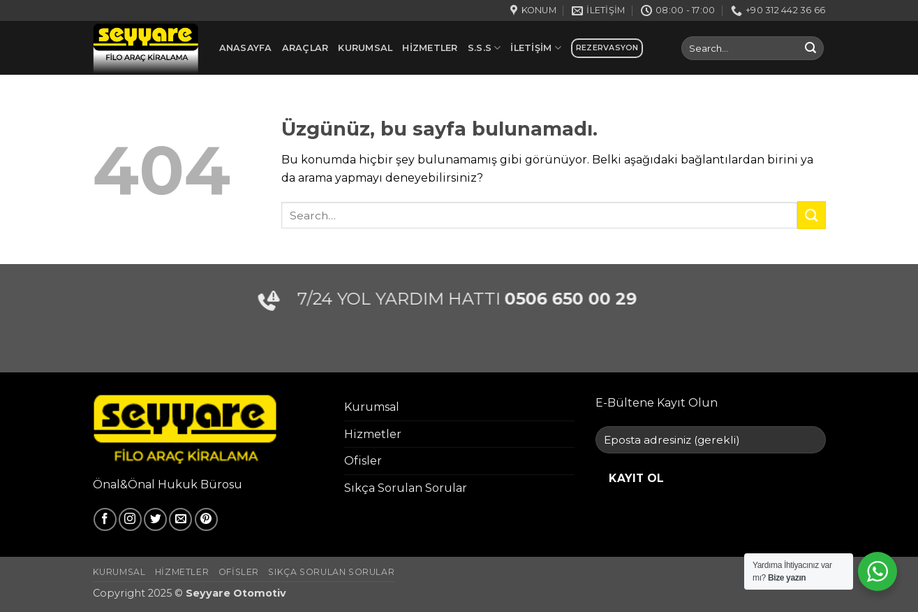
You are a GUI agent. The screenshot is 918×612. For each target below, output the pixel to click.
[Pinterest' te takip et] (206, 519)
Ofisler (363, 460)
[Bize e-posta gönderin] (180, 519)
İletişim (535, 47)
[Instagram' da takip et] (130, 519)
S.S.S (484, 47)
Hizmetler (429, 48)
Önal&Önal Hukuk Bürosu (167, 484)
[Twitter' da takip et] (155, 519)
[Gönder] (810, 48)
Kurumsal (365, 48)
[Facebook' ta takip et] (105, 519)
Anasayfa (245, 48)
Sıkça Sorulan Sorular (405, 488)
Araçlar (305, 48)
